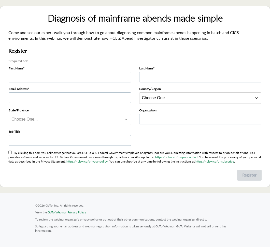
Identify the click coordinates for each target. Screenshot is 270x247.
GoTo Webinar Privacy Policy (67, 212)
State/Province (19, 110)
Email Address (18, 89)
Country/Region (150, 89)
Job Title (14, 132)
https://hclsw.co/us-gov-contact (176, 157)
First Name (16, 68)
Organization (148, 110)
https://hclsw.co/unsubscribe (214, 161)
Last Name (146, 68)
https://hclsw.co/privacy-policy (87, 161)
